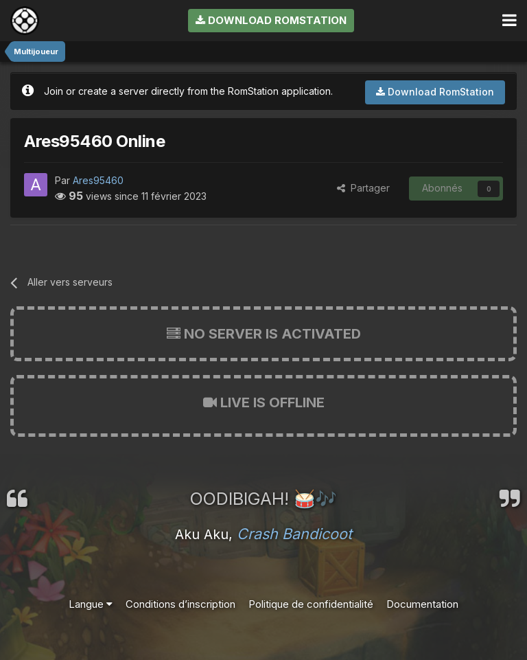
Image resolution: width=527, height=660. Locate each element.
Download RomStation (271, 20)
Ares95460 (98, 180)
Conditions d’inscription (180, 604)
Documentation (422, 604)
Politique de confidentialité (310, 604)
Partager (363, 188)
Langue (91, 604)
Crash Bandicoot (294, 534)
